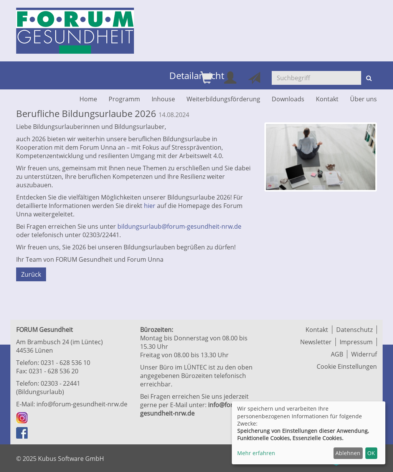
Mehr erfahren (256, 453)
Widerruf (364, 354)
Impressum (356, 342)
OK (371, 453)
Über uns (363, 99)
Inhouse (163, 99)
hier (149, 205)
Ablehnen (347, 453)
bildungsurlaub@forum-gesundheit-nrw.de (179, 226)
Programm (124, 99)
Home (88, 99)
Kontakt (327, 99)
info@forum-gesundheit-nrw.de (81, 404)
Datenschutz (354, 329)
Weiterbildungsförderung (223, 99)
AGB (337, 354)
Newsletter (316, 342)
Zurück (31, 274)
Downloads (288, 99)
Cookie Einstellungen (347, 366)
